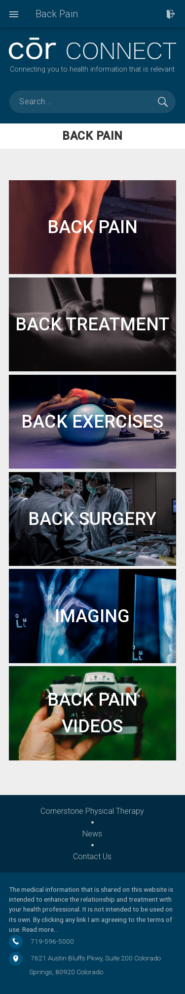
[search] (92, 102)
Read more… (40, 929)
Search (162, 102)
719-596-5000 (52, 941)
